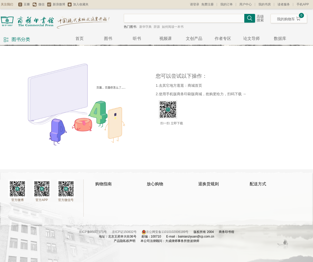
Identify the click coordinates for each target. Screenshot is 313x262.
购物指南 (103, 184)
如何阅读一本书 (173, 27)
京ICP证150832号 (127, 232)
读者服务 (283, 4)
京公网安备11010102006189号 (167, 232)
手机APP (303, 4)
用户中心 (245, 4)
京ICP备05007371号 (95, 232)
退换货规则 (208, 184)
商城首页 (195, 85)
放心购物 (155, 184)
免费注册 (207, 4)
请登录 (194, 4)
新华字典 (145, 27)
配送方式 (258, 184)
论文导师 (251, 38)
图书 (108, 38)
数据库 (280, 38)
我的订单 (226, 4)
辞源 (157, 27)
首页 (79, 38)
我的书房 (264, 4)
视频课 (165, 38)
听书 (137, 38)
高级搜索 (260, 18)
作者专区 (223, 38)
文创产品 (194, 38)
